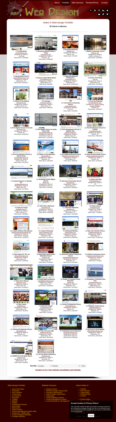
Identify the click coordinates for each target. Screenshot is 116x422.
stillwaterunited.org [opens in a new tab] (95, 307)
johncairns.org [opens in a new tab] (45, 207)
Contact (104, 3)
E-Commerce (16, 396)
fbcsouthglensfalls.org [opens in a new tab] (45, 132)
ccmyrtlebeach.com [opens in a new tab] (46, 79)
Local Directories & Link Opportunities (59, 401)
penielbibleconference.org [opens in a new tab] (46, 281)
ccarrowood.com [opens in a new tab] (46, 54)
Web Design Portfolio (16, 385)
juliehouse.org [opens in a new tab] (46, 356)
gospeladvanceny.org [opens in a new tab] (21, 184)
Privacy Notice (85, 399)
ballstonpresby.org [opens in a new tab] (70, 132)
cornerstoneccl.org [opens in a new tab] (70, 106)
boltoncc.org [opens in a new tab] (95, 53)
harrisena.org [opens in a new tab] (70, 182)
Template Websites (18, 416)
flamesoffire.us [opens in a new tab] (45, 156)
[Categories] (66, 366)
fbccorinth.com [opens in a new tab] (21, 129)
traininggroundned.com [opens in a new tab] (70, 332)
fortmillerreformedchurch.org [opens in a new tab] (70, 156)
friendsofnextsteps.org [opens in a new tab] (21, 256)
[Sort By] (44, 366)
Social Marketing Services (55, 397)
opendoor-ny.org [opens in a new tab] (21, 282)
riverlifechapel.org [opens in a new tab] (45, 307)
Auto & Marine (17, 392)
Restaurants (16, 408)
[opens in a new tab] (21, 49)
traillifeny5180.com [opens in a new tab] (46, 332)
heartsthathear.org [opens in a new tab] (95, 181)
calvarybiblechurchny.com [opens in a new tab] (21, 78)
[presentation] (91, 10)
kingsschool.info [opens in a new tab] (95, 207)
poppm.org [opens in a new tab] (70, 282)
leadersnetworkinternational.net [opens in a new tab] (21, 232)
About (56, 3)
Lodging (15, 399)
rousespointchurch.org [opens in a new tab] (21, 157)
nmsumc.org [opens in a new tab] (46, 257)
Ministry (14, 403)
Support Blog (84, 392)
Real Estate (16, 406)
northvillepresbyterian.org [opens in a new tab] (70, 257)
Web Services (77, 3)
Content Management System (56, 399)
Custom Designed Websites (21, 415)
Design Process (51, 389)
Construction (16, 394)
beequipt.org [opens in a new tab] (70, 51)
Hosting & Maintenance (54, 392)
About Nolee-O (82, 385)
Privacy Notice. (78, 411)
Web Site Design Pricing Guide (56, 391)
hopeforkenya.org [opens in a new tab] (21, 209)
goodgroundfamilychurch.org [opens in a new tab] (95, 156)
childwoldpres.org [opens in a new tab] (70, 79)
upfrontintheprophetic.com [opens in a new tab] (95, 331)
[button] (83, 366)
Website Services (49, 385)
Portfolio (65, 3)
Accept (91, 415)
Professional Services (19, 404)
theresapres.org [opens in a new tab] (21, 331)
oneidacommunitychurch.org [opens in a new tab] (95, 256)
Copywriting (50, 396)
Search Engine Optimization (55, 394)
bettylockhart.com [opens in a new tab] (70, 232)
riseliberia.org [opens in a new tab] (21, 306)
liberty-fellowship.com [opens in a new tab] (45, 232)
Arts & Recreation (18, 389)
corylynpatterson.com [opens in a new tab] (95, 103)
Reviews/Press (92, 3)
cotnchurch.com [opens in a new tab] (21, 103)
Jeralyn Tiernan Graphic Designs (97, 105)
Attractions (15, 391)
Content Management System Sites (24, 411)
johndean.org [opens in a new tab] (70, 209)
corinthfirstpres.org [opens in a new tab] (95, 131)
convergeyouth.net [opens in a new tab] (45, 103)
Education (15, 397)
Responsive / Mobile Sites (21, 413)
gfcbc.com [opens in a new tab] (46, 182)
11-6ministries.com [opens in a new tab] (21, 53)
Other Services (17, 409)
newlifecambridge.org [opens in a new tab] (95, 232)
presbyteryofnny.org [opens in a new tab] (95, 282)
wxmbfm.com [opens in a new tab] (21, 357)
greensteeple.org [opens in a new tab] (70, 306)
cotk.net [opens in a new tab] (95, 79)
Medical (14, 401)
